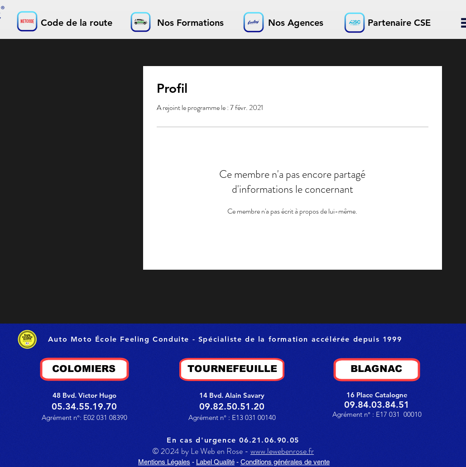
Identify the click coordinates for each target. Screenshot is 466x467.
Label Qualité (215, 462)
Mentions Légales (164, 462)
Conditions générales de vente (285, 462)
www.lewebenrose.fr (282, 451)
